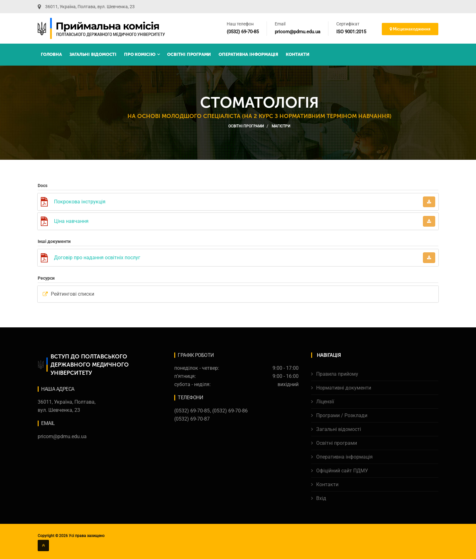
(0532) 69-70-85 (243, 32)
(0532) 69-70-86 (230, 411)
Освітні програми (189, 54)
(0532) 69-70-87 (192, 419)
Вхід (321, 498)
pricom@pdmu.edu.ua (297, 32)
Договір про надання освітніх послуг (97, 258)
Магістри (281, 126)
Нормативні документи (343, 388)
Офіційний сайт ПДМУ (342, 471)
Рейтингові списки (72, 294)
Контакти (297, 54)
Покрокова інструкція (79, 202)
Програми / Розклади (341, 415)
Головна (51, 54)
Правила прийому (337, 374)
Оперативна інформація (248, 54)
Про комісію (142, 54)
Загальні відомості (92, 54)
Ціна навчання (71, 221)
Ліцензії (325, 402)
